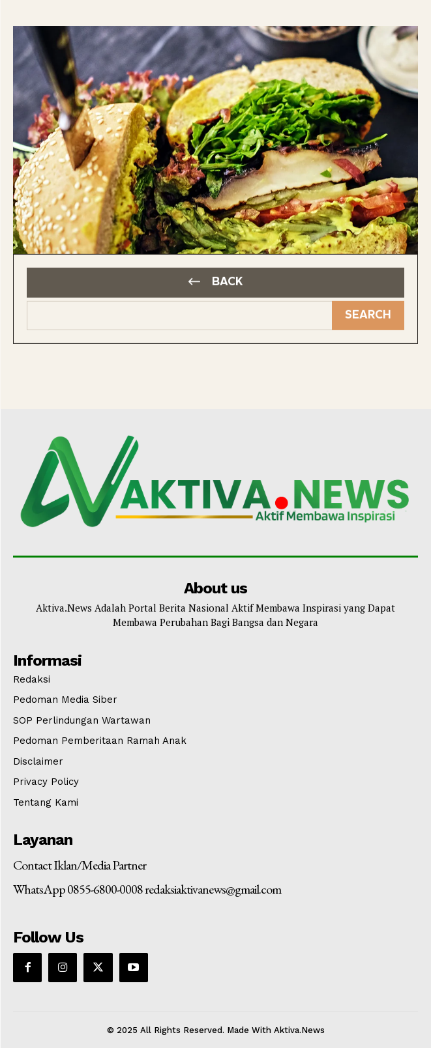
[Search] (368, 312)
